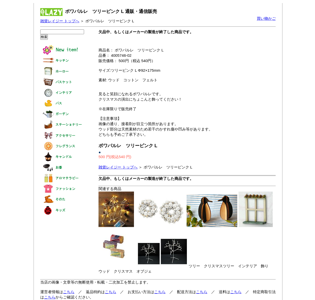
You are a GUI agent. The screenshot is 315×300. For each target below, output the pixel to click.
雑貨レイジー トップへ (59, 21)
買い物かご (266, 18)
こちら (68, 292)
